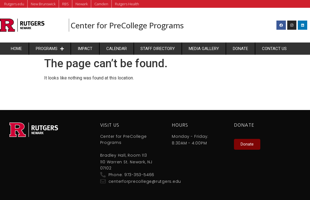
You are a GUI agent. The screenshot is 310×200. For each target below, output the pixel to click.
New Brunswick (43, 3)
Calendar (116, 48)
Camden (101, 3)
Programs (50, 49)
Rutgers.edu (14, 3)
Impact (85, 48)
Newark (81, 3)
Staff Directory (157, 48)
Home (16, 48)
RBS (65, 3)
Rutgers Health (127, 3)
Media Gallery (204, 48)
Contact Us (274, 48)
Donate (240, 48)
